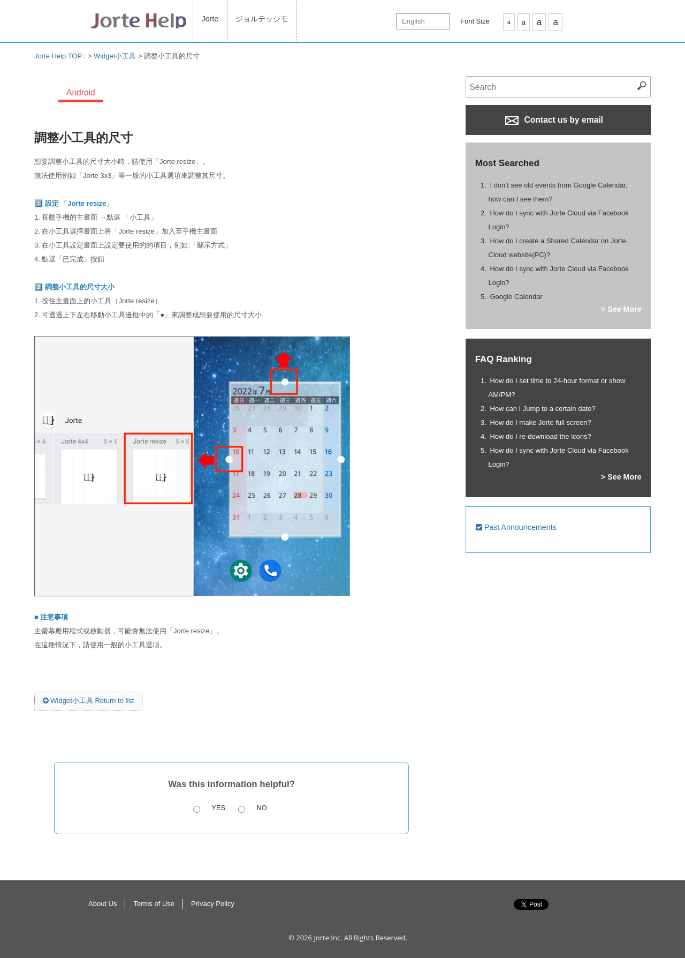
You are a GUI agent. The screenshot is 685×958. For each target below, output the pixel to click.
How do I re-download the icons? (540, 436)
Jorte (210, 18)
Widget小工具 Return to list (88, 701)
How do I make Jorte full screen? (540, 422)
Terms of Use (153, 904)
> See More (621, 309)
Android (80, 92)
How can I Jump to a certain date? (542, 409)
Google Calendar (516, 297)
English (413, 21)
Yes (218, 808)
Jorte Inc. (328, 937)
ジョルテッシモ (261, 18)
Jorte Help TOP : (61, 56)
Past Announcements (516, 527)
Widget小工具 (115, 56)
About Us (102, 904)
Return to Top (599, 915)
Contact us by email (554, 120)
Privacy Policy (212, 904)
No (261, 808)
